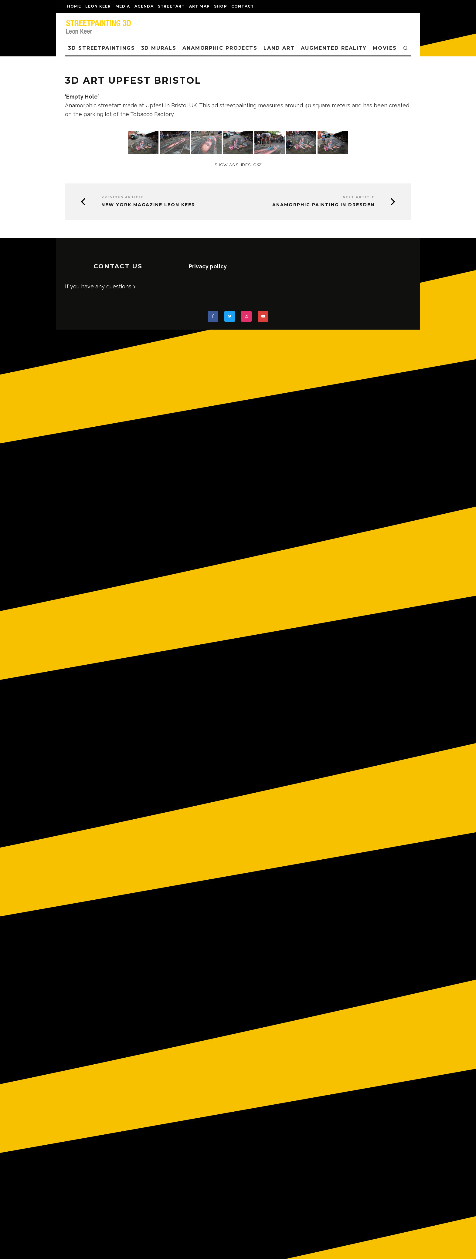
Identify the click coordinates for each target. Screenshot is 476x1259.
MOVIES (385, 48)
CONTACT (242, 6)
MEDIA (122, 6)
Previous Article (122, 197)
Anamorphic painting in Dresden (323, 204)
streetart (171, 6)
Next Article (359, 197)
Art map (199, 6)
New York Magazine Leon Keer (148, 204)
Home (74, 6)
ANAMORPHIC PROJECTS (219, 48)
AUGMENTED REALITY (334, 48)
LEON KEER (98, 6)
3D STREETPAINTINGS (101, 48)
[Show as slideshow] (237, 165)
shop (220, 6)
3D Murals (158, 48)
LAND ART (279, 48)
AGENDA (144, 6)
